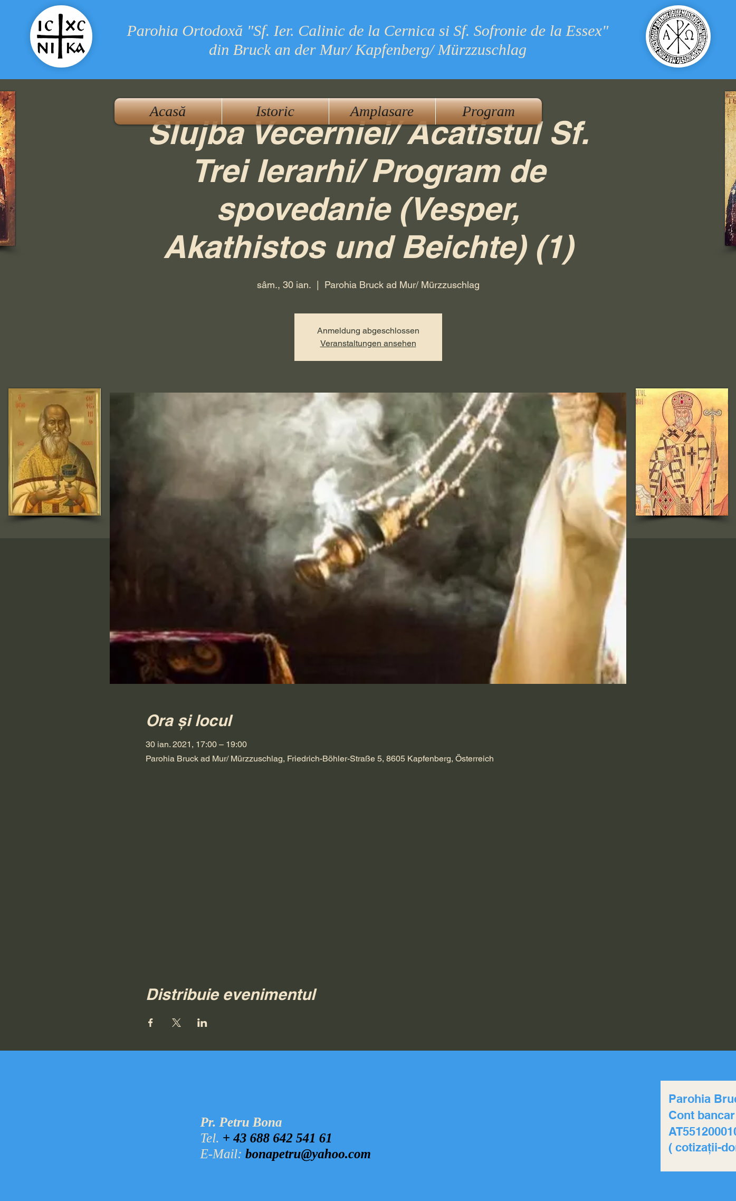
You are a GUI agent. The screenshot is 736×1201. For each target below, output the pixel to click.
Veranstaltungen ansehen (368, 343)
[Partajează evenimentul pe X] (176, 1022)
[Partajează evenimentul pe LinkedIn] (202, 1022)
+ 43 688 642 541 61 (277, 1138)
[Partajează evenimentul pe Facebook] (151, 1022)
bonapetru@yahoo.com (308, 1154)
